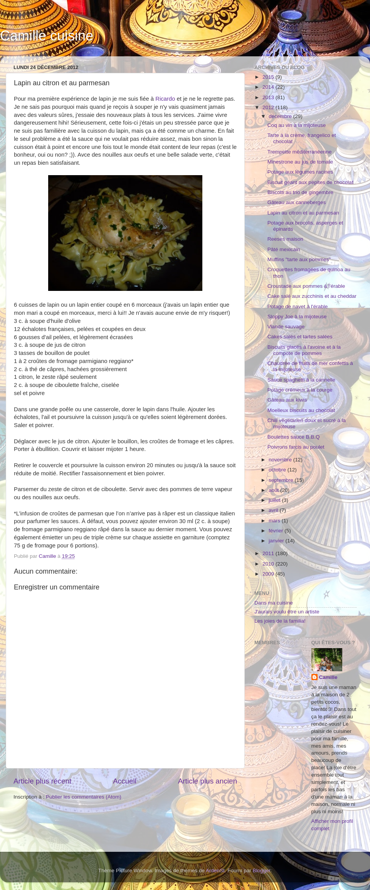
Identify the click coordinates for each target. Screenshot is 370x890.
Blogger (262, 870)
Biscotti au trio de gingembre (300, 192)
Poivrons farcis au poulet (296, 447)
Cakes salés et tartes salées (300, 336)
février (276, 531)
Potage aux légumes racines (300, 172)
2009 (269, 574)
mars (275, 521)
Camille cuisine (46, 36)
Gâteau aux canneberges (296, 202)
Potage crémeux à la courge (300, 390)
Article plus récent (42, 781)
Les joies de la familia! (280, 621)
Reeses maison (285, 239)
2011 (269, 553)
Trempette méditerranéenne (299, 152)
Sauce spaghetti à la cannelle (301, 380)
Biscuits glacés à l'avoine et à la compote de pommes (304, 350)
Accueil (124, 781)
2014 (269, 87)
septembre (282, 480)
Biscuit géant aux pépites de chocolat (310, 182)
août (274, 490)
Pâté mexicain (283, 249)
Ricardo (165, 99)
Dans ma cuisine (273, 603)
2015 (269, 77)
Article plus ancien (207, 781)
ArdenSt (215, 870)
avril (274, 510)
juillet (275, 500)
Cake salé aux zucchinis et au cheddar (312, 296)
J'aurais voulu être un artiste (286, 612)
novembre (281, 460)
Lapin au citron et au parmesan (303, 213)
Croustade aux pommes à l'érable (306, 286)
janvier (277, 541)
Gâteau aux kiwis (287, 400)
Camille (328, 677)
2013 (269, 97)
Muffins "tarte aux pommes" (299, 259)
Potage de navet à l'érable (297, 306)
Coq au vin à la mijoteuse (296, 125)
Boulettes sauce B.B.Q (293, 437)
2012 (269, 107)
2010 (269, 564)
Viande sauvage (286, 326)
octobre (278, 470)
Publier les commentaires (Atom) (83, 797)
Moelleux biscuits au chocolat (301, 410)
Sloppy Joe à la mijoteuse (297, 316)
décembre (281, 116)
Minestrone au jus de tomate (300, 162)
